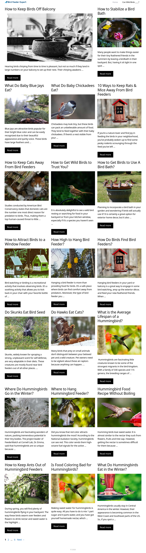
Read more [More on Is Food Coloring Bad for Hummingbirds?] (59, 526)
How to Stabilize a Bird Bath (116, 11)
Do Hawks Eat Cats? (67, 312)
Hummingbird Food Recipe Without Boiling (116, 391)
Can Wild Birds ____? (130, 2)
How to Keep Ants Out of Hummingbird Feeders (25, 467)
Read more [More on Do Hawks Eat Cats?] (59, 372)
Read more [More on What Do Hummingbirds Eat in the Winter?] (105, 527)
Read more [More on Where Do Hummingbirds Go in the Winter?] (12, 457)
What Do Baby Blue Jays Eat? (24, 87)
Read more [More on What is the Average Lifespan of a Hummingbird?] (105, 381)
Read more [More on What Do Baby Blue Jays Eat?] (12, 150)
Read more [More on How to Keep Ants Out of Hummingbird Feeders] (12, 530)
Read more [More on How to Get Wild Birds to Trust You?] (59, 231)
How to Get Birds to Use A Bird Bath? (119, 164)
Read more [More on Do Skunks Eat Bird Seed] (12, 376)
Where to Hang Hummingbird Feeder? (70, 391)
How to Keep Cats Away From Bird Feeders (24, 164)
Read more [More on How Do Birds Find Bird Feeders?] (105, 304)
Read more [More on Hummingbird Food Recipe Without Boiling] (105, 453)
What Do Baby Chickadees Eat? (72, 87)
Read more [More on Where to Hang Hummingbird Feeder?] (59, 453)
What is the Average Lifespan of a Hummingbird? (114, 316)
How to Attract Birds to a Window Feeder (25, 241)
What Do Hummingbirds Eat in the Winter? (118, 467)
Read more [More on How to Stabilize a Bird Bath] (105, 73)
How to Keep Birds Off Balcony (30, 8)
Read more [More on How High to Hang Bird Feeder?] (59, 304)
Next (21, 539)
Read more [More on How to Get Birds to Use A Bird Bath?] (105, 225)
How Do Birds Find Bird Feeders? (117, 241)
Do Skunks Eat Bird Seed (25, 312)
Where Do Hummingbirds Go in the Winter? (26, 391)
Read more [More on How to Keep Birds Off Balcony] (12, 77)
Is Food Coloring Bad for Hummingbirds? (71, 467)
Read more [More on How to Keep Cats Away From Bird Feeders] (12, 227)
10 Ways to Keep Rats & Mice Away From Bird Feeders (117, 90)
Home (115, 2)
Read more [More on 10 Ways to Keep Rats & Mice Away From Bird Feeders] (105, 154)
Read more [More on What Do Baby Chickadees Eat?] (59, 145)
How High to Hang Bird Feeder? (70, 241)
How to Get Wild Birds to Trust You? (71, 164)
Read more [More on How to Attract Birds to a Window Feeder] (12, 304)
